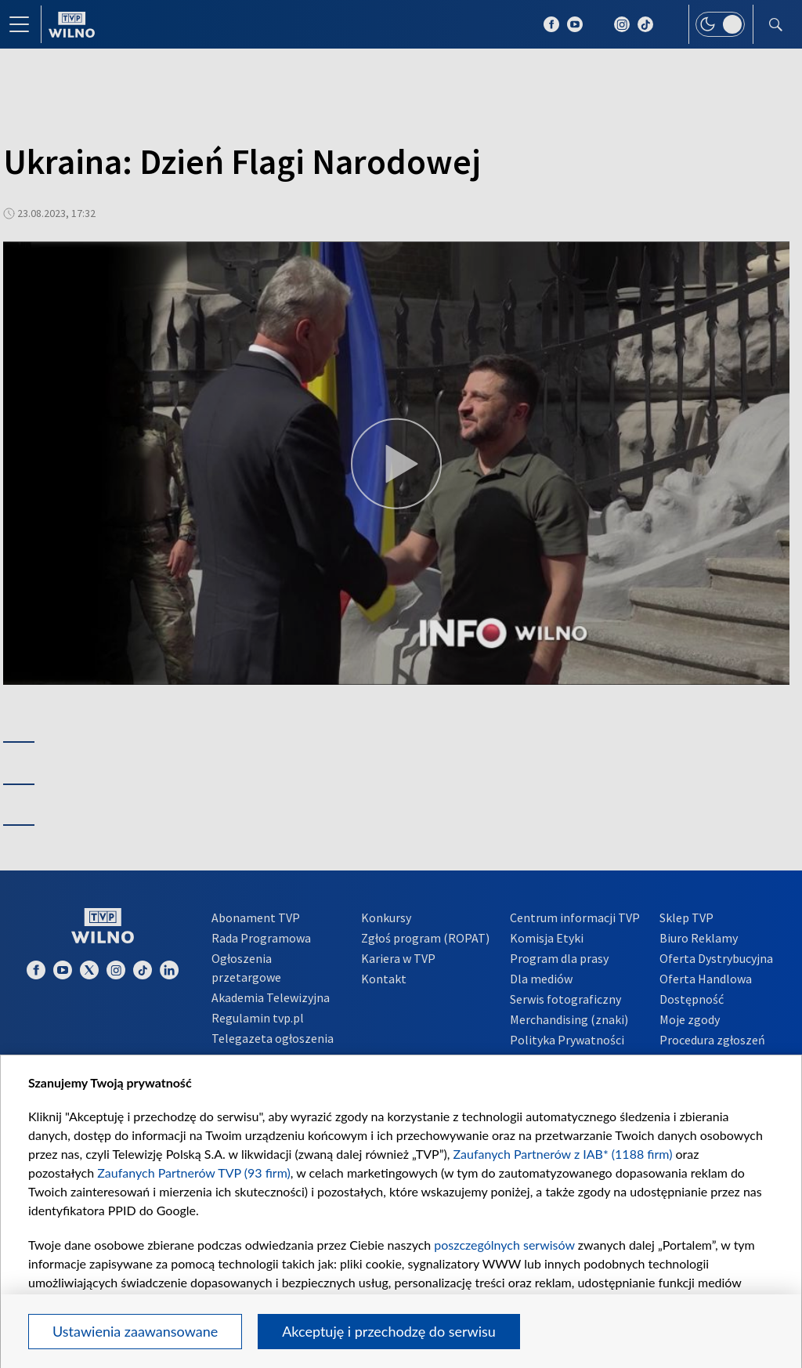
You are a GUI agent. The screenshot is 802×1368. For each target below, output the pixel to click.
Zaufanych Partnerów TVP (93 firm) (194, 1172)
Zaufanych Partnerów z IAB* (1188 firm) (563, 1153)
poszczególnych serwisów (504, 1244)
